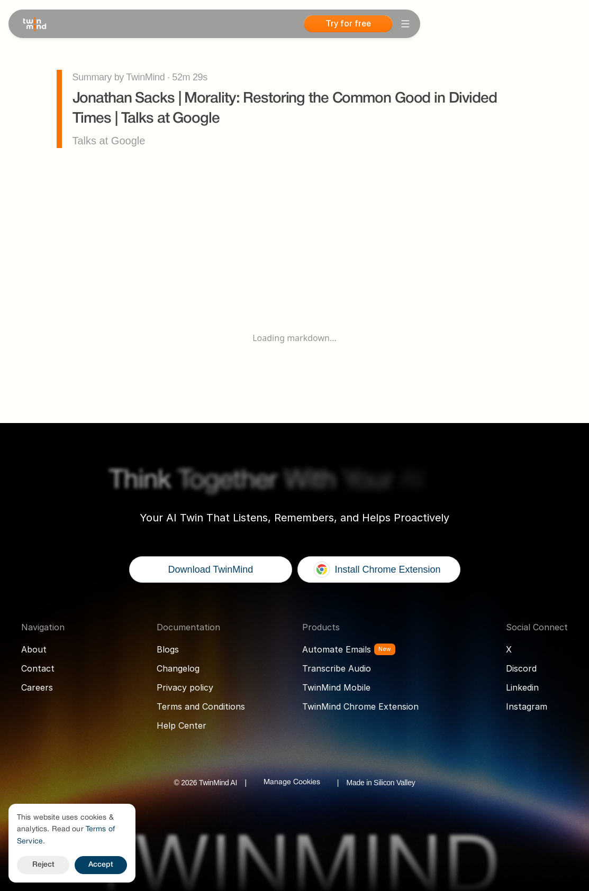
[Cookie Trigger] (292, 782)
